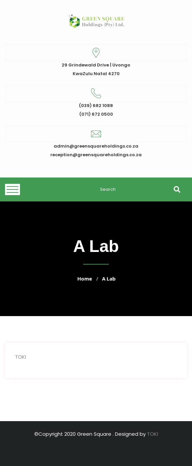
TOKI (20, 356)
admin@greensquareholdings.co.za (96, 146)
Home (84, 278)
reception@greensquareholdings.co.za (96, 155)
